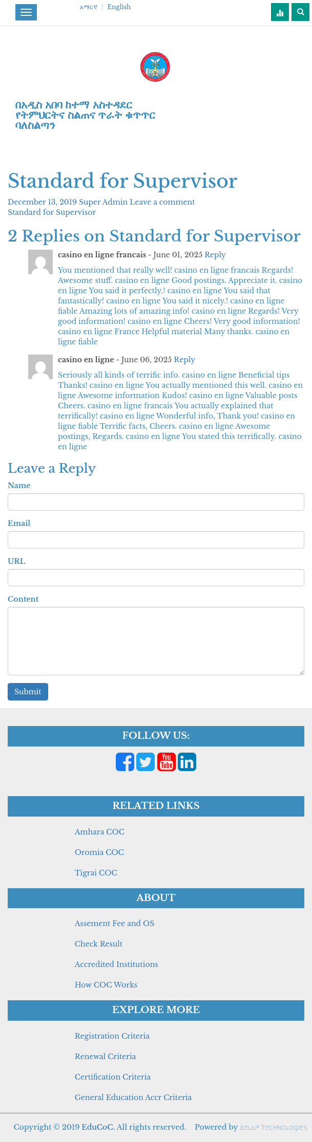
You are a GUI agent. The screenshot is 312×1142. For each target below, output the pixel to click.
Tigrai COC (96, 872)
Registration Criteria (112, 1036)
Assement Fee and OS (115, 923)
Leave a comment (162, 202)
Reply (215, 254)
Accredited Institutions (116, 964)
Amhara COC (99, 832)
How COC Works (106, 985)
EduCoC (97, 1127)
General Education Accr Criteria (133, 1097)
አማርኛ (88, 7)
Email (19, 523)
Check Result (98, 944)
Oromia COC (99, 852)
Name (19, 485)
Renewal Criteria (105, 1056)
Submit (27, 691)
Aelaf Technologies (273, 1127)
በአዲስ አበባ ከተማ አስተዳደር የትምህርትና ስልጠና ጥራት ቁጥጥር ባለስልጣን (85, 115)
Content (23, 599)
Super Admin (104, 202)
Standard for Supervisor (52, 212)
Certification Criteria (113, 1077)
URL (16, 561)
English (119, 7)
